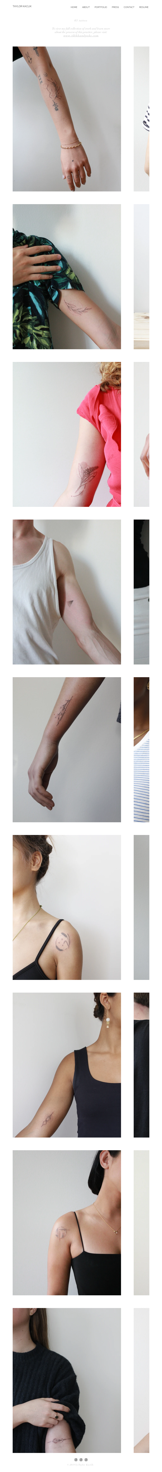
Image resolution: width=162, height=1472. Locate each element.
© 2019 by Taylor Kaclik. (80, 1464)
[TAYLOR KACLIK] (23, 6)
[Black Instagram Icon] (86, 1460)
